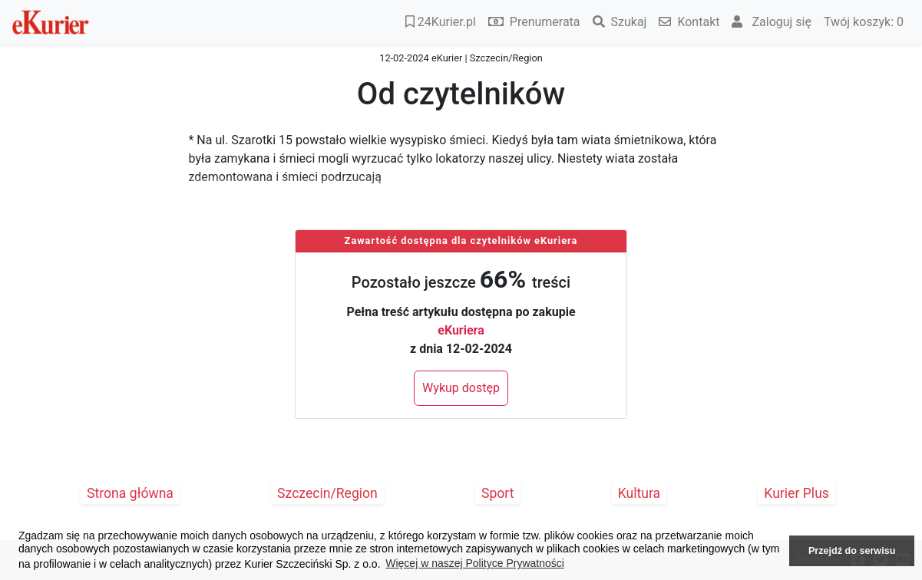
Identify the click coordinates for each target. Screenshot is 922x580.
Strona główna (130, 493)
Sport (497, 493)
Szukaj (620, 22)
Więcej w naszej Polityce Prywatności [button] (474, 563)
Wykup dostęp (461, 388)
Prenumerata (534, 22)
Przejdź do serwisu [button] (851, 550)
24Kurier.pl (440, 22)
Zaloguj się (771, 22)
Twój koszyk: (864, 22)
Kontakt (689, 22)
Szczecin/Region (327, 493)
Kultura (639, 493)
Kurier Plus (796, 493)
